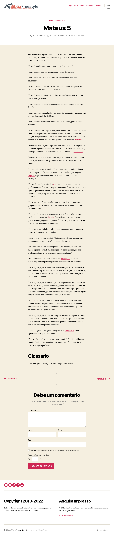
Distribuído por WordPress (37, 530)
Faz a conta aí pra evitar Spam (39, 455)
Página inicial (73, 6)
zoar (55, 184)
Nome (31, 430)
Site (29, 440)
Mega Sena (69, 330)
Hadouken (78, 140)
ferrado (51, 217)
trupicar (31, 175)
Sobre (82, 6)
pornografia (65, 259)
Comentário (33, 411)
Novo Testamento (57, 20)
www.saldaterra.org (66, 515)
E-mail (61, 430)
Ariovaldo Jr (39, 36)
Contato (98, 6)
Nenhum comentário (76, 36)
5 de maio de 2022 (57, 36)
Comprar (89, 6)
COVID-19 (78, 152)
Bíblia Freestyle (17, 530)
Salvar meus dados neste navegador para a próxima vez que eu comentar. (54, 450)
